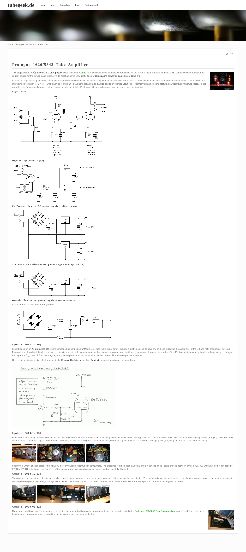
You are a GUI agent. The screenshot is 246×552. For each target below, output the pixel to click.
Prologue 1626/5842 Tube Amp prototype (155, 511)
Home (43, 5)
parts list (85, 72)
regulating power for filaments (112, 76)
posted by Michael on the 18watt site (82, 360)
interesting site (42, 349)
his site (136, 76)
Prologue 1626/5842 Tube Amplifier (32, 44)
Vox (52, 5)
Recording (64, 5)
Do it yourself (91, 5)
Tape (77, 5)
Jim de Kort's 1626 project (49, 72)
